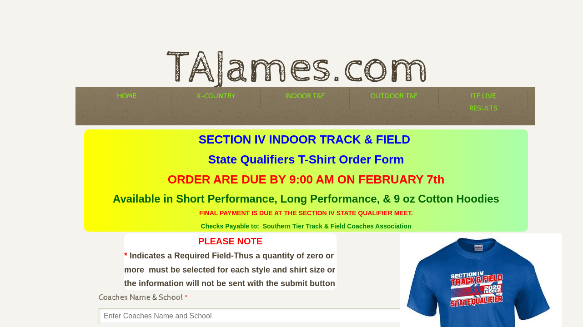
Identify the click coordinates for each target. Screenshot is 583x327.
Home (126, 96)
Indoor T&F (305, 96)
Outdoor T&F (394, 96)
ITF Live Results (483, 100)
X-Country (216, 96)
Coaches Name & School (143, 297)
